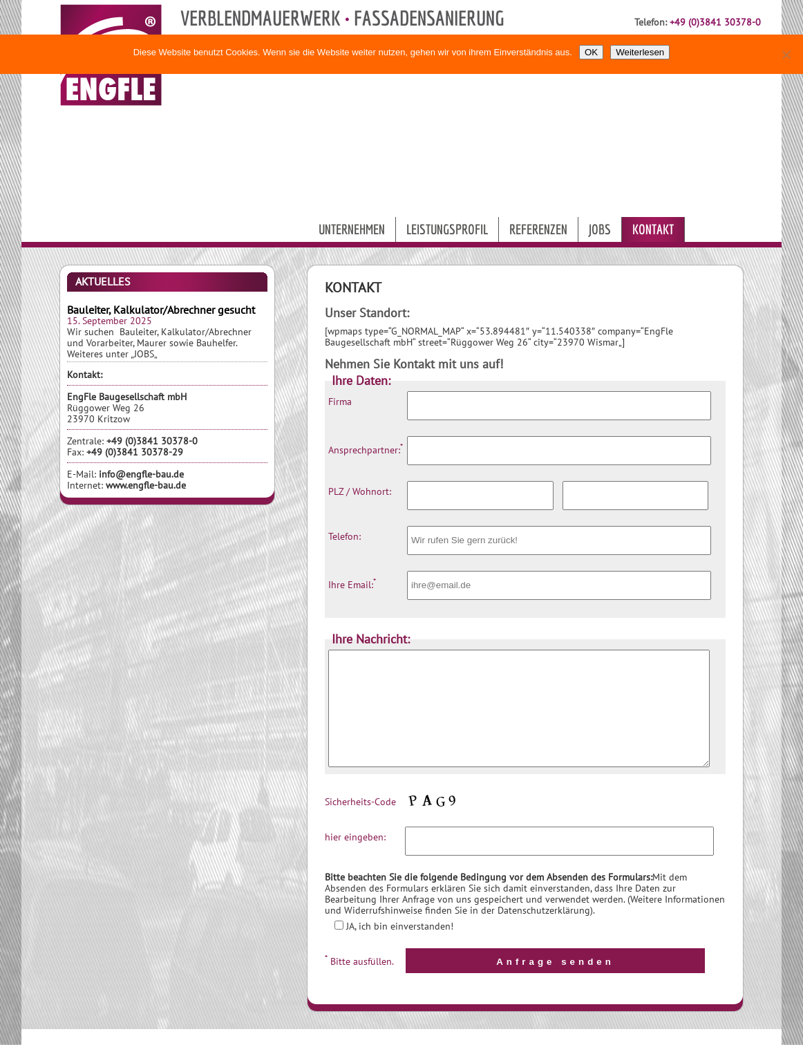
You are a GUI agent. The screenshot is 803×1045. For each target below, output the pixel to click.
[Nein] (786, 55)
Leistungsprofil (447, 229)
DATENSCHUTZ (709, 1036)
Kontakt (653, 229)
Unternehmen (352, 229)
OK (591, 52)
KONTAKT (589, 1036)
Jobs (600, 229)
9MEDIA (473, 1036)
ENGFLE (515, 1036)
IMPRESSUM (644, 1036)
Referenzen (538, 229)
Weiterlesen (640, 52)
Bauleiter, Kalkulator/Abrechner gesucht (161, 310)
